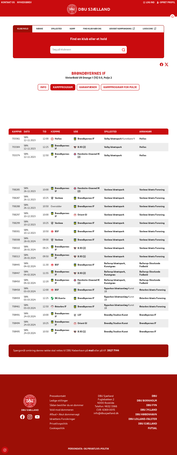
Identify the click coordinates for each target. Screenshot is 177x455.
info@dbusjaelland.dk (106, 413)
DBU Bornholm (147, 400)
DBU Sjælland (147, 423)
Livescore (149, 29)
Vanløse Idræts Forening (152, 190)
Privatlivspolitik (59, 423)
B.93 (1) (82, 256)
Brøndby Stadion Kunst (116, 315)
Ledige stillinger (59, 400)
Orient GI (82, 215)
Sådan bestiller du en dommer (66, 405)
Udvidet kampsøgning (122, 29)
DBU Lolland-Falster (143, 419)
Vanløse (59, 198)
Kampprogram (63, 87)
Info (43, 87)
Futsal (152, 428)
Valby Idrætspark (113, 139)
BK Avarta (60, 298)
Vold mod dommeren (61, 410)
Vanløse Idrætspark (114, 190)
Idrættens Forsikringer (62, 419)
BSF (57, 231)
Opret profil (166, 2)
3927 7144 (113, 350)
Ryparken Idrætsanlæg (116, 288)
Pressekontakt (58, 396)
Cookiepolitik (57, 428)
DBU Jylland (148, 410)
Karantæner (88, 87)
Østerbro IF (60, 307)
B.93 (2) (82, 147)
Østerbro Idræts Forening (152, 290)
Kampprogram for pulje (120, 87)
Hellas (58, 139)
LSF (79, 315)
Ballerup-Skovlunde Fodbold (149, 264)
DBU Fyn (151, 405)
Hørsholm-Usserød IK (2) (88, 155)
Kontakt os (8, 3)
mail (91, 350)
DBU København (146, 414)
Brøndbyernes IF (86, 139)
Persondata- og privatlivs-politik (88, 449)
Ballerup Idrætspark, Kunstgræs (115, 264)
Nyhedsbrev (24, 3)
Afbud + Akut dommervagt (64, 414)
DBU (154, 396)
